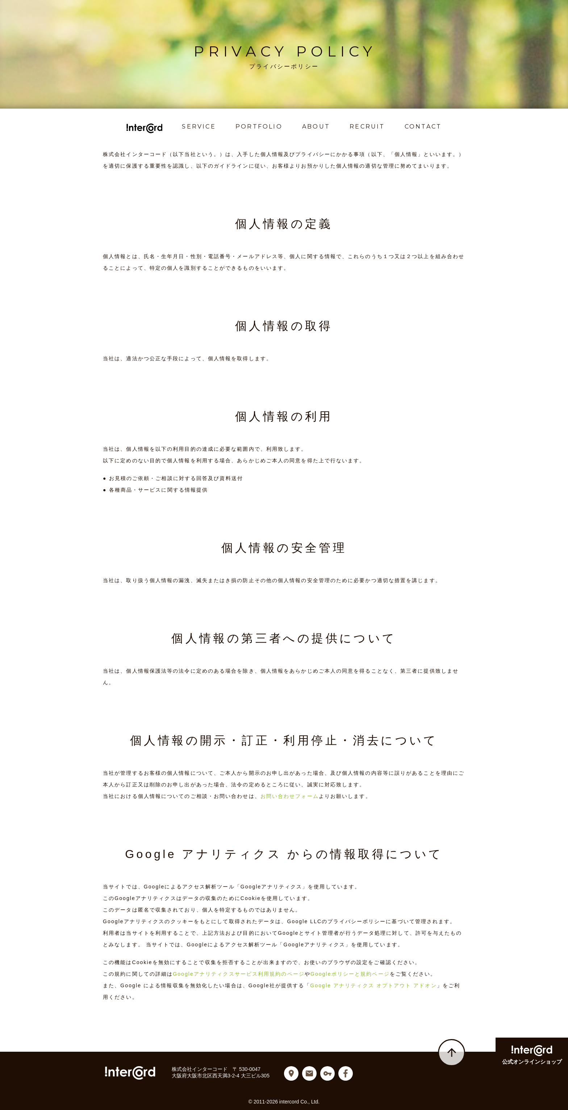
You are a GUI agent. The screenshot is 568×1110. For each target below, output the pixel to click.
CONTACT (423, 126)
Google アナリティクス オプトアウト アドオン (373, 985)
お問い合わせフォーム (289, 796)
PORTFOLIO (259, 126)
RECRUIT (367, 126)
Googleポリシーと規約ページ (350, 974)
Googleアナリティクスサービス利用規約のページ (239, 974)
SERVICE (199, 126)
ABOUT (316, 126)
